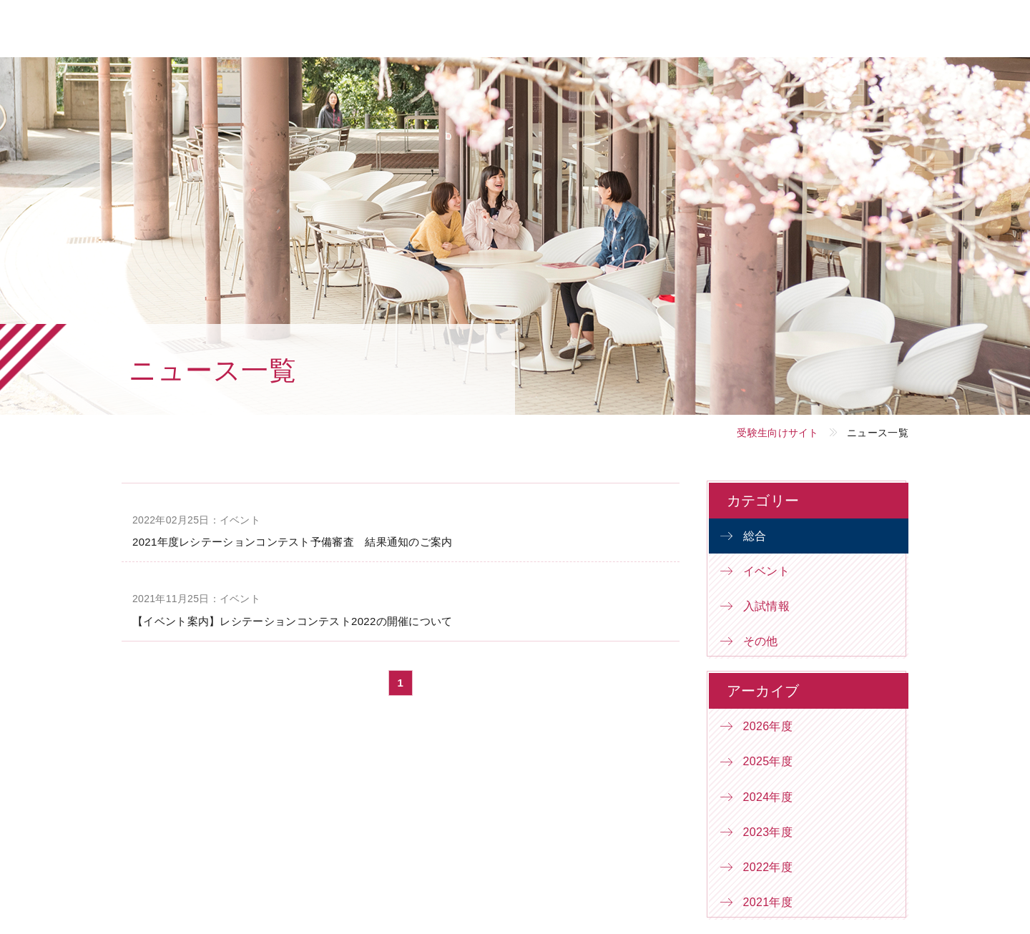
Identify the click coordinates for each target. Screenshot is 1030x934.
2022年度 (768, 867)
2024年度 (768, 797)
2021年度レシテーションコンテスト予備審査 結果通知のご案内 (292, 542)
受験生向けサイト (777, 432)
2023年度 (768, 832)
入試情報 (766, 606)
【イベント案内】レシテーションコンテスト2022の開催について (292, 621)
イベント (766, 571)
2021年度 (768, 902)
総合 (755, 536)
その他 (760, 641)
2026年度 (768, 726)
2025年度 (768, 761)
